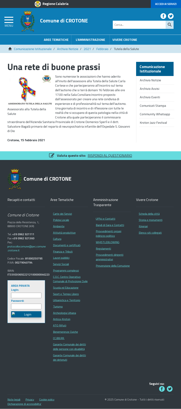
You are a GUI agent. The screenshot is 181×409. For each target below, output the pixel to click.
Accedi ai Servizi (166, 4)
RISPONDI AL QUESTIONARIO (110, 155)
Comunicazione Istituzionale (33, 48)
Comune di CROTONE (64, 20)
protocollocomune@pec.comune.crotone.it (26, 248)
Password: (17, 301)
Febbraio (102, 48)
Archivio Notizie (67, 48)
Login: (15, 290)
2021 (87, 48)
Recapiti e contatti (21, 199)
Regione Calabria (56, 3)
